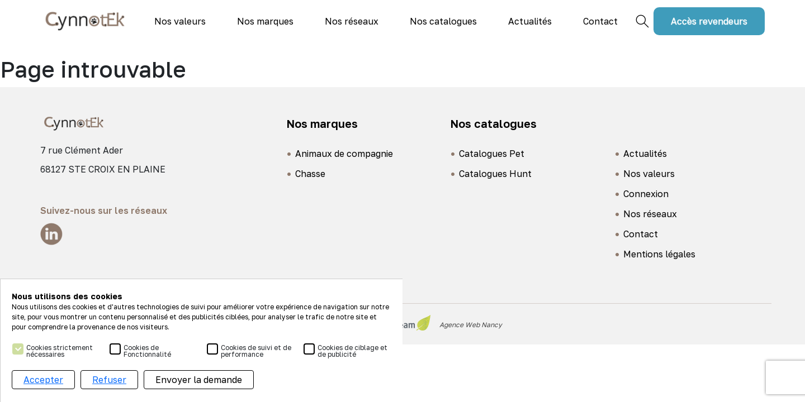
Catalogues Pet (491, 153)
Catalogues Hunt (495, 173)
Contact (600, 21)
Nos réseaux (351, 21)
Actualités (530, 21)
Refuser (109, 381)
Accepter (43, 381)
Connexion (646, 193)
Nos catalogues (443, 21)
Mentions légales (659, 254)
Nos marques (265, 21)
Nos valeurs (180, 21)
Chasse (310, 173)
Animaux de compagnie (344, 153)
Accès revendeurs (709, 21)
